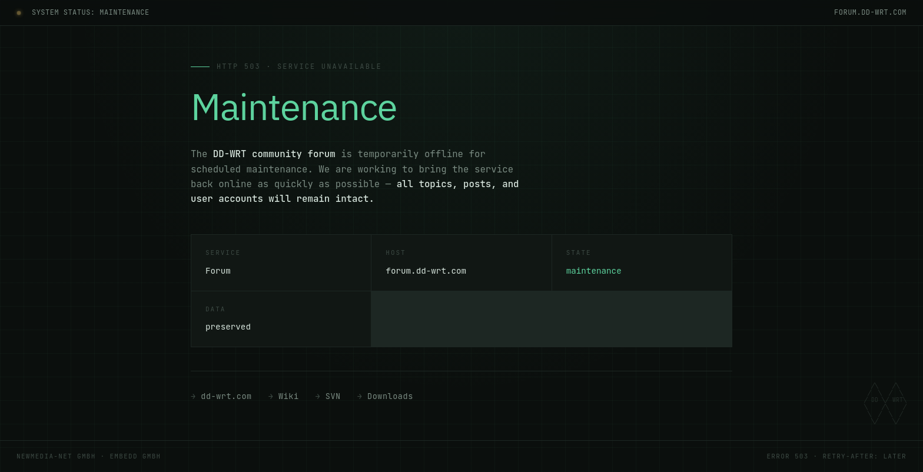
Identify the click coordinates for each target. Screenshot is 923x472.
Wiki (288, 396)
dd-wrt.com (226, 396)
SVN (333, 396)
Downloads (390, 396)
